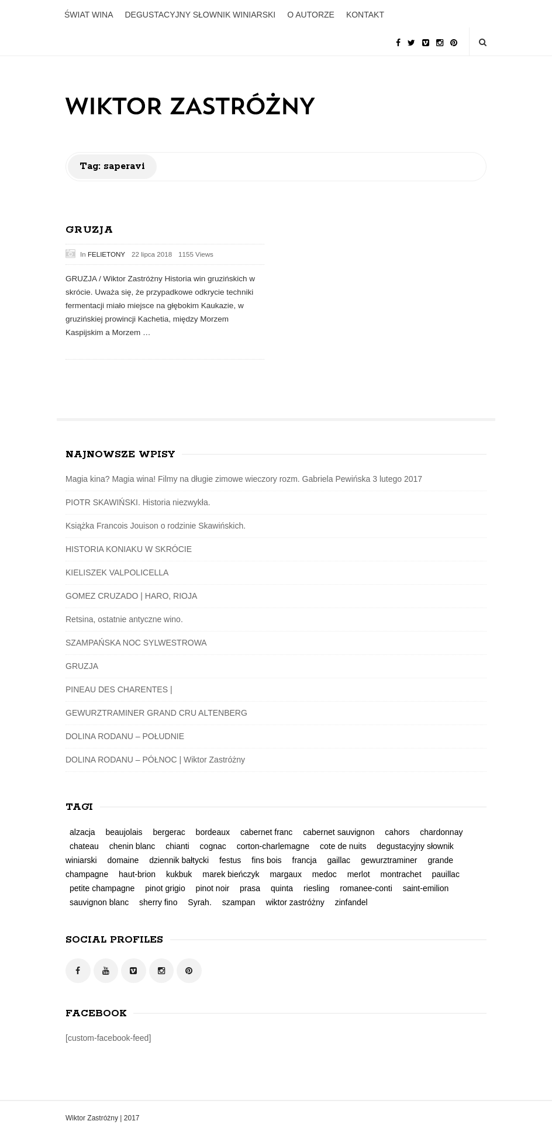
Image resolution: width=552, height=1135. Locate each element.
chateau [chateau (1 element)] (84, 846)
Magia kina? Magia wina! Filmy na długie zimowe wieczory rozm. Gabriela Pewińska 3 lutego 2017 (243, 479)
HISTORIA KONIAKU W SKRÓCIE (128, 549)
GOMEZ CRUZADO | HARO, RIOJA (131, 596)
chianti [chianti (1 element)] (177, 846)
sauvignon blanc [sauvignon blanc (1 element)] (99, 902)
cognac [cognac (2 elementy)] (213, 846)
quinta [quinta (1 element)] (282, 888)
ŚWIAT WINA (88, 14)
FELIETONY (106, 254)
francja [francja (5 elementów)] (304, 860)
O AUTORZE (310, 14)
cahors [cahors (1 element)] (397, 832)
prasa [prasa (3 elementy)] (250, 888)
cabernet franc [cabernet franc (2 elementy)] (266, 832)
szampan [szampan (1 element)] (239, 902)
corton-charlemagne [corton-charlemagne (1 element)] (273, 846)
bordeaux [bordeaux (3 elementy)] (213, 832)
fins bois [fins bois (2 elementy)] (266, 860)
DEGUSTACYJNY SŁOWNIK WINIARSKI (200, 14)
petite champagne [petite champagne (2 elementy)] (102, 888)
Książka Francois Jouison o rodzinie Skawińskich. (155, 525)
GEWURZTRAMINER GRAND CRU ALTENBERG (156, 712)
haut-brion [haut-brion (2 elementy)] (137, 874)
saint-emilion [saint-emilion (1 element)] (426, 888)
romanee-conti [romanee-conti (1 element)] (366, 888)
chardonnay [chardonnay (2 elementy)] (441, 832)
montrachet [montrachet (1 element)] (400, 874)
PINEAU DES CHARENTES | (118, 689)
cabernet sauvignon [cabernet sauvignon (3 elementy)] (338, 832)
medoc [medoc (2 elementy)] (324, 874)
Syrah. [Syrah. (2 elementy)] (199, 902)
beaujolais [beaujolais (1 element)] (123, 832)
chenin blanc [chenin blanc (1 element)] (132, 846)
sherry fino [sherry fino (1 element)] (158, 902)
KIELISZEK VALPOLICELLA (116, 572)
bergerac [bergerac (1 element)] (169, 832)
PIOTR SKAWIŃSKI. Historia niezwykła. (138, 502)
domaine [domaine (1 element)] (123, 860)
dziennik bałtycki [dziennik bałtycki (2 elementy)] (179, 860)
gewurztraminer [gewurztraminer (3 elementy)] (389, 860)
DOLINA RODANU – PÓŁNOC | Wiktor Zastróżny (155, 759)
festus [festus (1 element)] (230, 860)
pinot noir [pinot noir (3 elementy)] (213, 888)
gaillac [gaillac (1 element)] (338, 860)
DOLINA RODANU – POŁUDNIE (124, 736)
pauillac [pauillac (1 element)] (445, 874)
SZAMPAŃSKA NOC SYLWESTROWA (136, 642)
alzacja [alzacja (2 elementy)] (82, 832)
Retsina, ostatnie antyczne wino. (124, 619)
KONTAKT (365, 14)
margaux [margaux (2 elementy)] (285, 874)
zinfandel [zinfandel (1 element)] (351, 902)
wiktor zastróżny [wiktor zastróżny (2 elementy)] (294, 902)
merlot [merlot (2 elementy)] (358, 874)
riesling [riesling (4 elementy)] (316, 888)
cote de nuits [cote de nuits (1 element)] (343, 846)
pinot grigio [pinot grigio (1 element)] (165, 888)
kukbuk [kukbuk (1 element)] (179, 874)
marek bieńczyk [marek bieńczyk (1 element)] (230, 874)
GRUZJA (89, 229)
